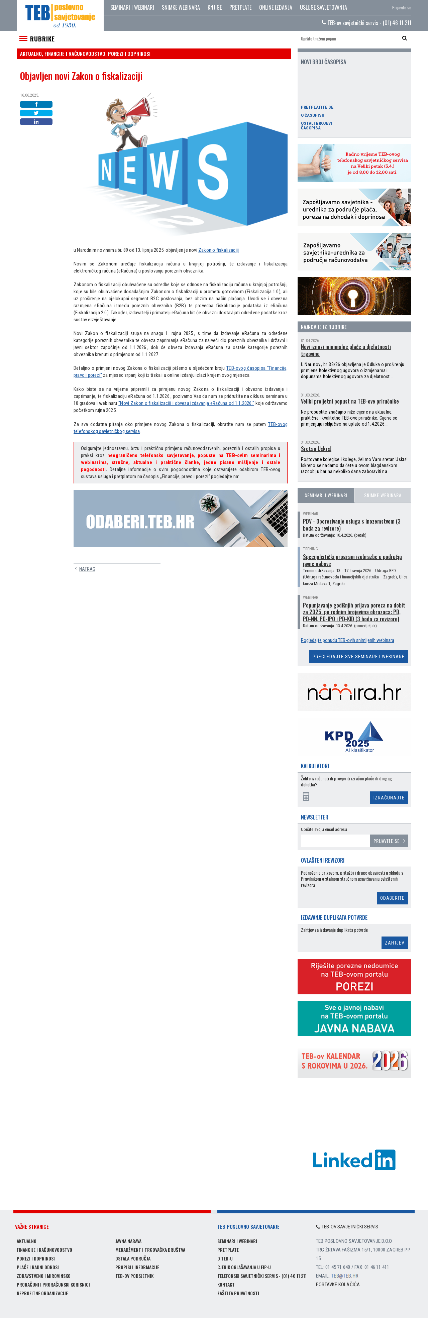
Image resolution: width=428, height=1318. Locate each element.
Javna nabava (128, 1240)
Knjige (215, 7)
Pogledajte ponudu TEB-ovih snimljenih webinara (347, 640)
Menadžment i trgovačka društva (150, 1249)
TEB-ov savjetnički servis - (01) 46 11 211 (366, 23)
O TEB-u (225, 1258)
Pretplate (240, 7)
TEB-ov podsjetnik (134, 1275)
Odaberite (392, 898)
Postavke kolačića (338, 1285)
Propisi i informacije (137, 1267)
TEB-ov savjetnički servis (347, 1227)
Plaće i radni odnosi (38, 1267)
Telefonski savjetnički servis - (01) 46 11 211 (262, 1275)
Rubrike (42, 38)
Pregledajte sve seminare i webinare (359, 656)
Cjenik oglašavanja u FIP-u (244, 1267)
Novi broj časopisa (323, 62)
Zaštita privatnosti (238, 1293)
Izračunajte (389, 797)
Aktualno (26, 1240)
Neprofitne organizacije (42, 1293)
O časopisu (312, 115)
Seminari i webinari (132, 7)
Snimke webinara (181, 7)
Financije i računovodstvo (44, 1249)
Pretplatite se (317, 107)
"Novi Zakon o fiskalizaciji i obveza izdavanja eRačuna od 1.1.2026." (186, 403)
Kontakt (226, 1284)
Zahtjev (395, 943)
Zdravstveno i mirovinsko (44, 1275)
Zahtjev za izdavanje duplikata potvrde (334, 930)
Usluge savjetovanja (323, 7)
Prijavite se (401, 7)
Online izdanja (275, 7)
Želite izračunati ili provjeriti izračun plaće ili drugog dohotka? (346, 781)
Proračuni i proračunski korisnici (53, 1284)
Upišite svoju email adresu (324, 829)
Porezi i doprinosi (36, 1258)
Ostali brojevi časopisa (316, 125)
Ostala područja (132, 1258)
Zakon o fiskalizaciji (218, 250)
